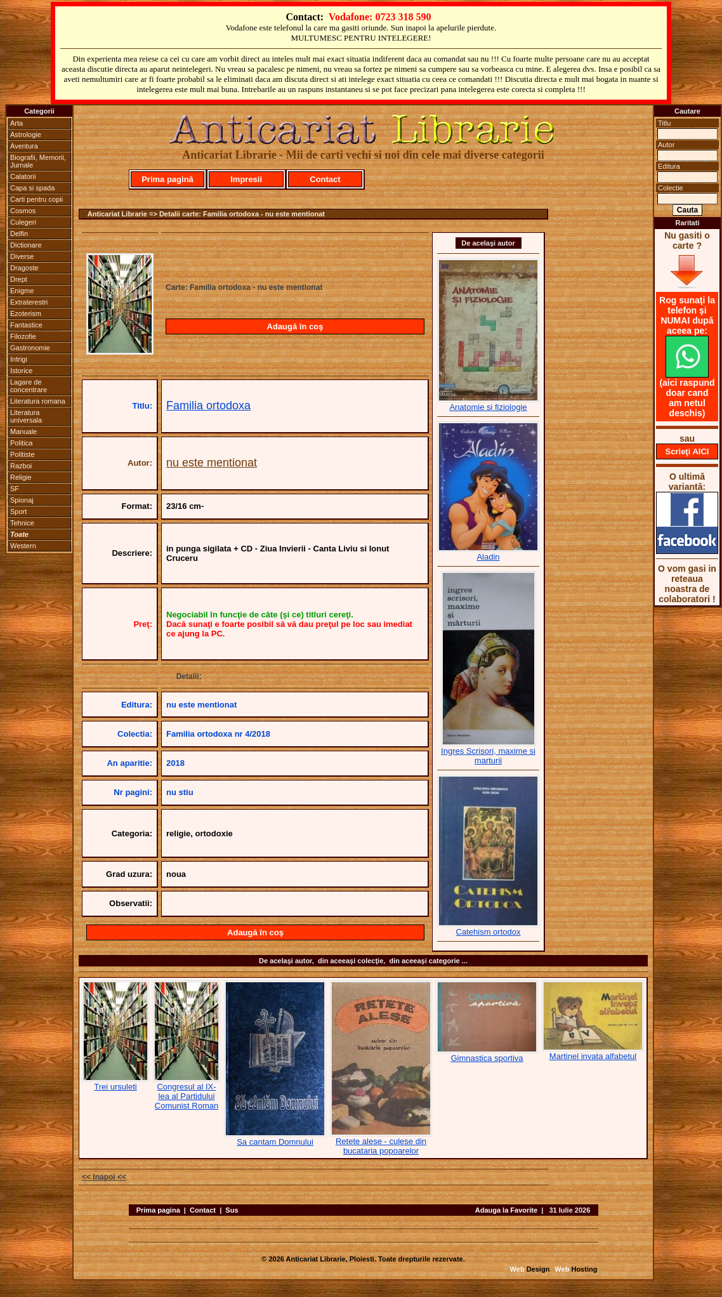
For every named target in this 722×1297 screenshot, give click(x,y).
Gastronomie (30, 348)
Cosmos (23, 210)
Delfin (19, 233)
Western (23, 546)
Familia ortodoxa (208, 405)
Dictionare (26, 245)
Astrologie (25, 134)
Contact (325, 179)
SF (14, 488)
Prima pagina (158, 1210)
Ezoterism (25, 313)
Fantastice (26, 325)
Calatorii (23, 176)
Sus (231, 1210)
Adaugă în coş (295, 326)
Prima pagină (167, 179)
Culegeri (23, 222)
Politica (21, 443)
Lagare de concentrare (28, 385)
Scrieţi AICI (687, 451)
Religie (21, 477)
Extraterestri (29, 302)
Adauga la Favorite (506, 1210)
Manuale (23, 431)
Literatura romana (37, 401)
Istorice (21, 370)
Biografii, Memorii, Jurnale (38, 161)
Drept (18, 279)
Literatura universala (26, 416)
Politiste (22, 454)
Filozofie (23, 336)
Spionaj (22, 500)
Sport (18, 511)
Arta (16, 123)
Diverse (22, 256)
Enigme (22, 290)
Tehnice (22, 523)
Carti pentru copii (36, 199)
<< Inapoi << (104, 1177)
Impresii (246, 179)
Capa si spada (32, 188)
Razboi (21, 466)
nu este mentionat (211, 462)
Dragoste (24, 268)
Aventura (24, 146)
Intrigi (18, 359)
